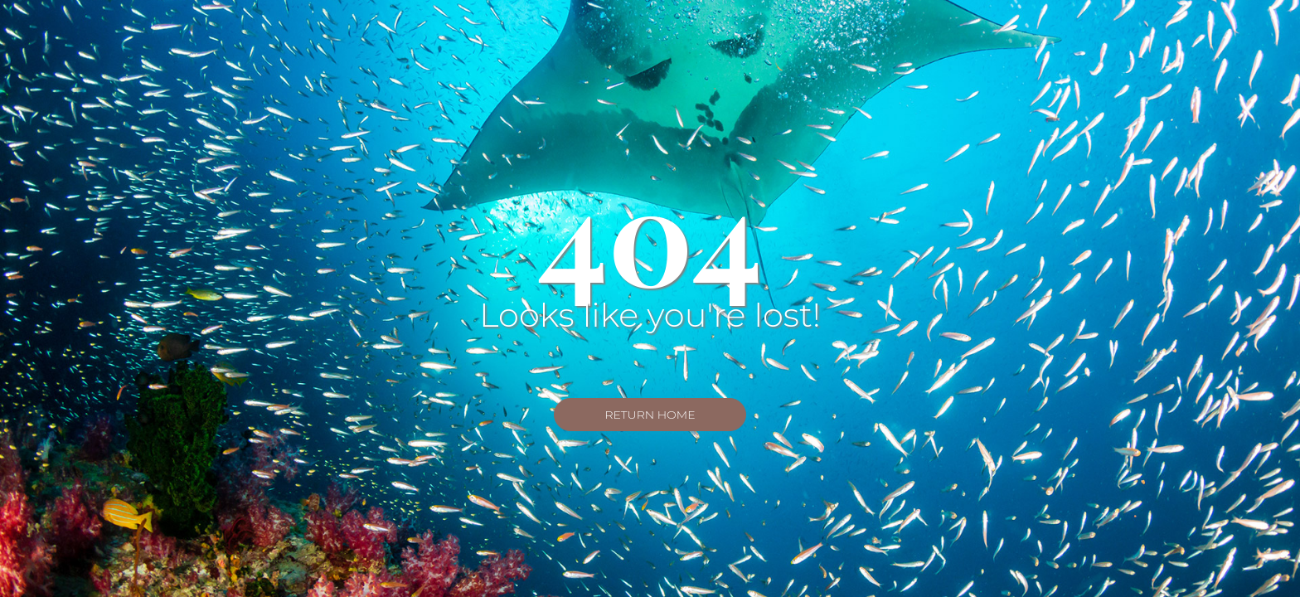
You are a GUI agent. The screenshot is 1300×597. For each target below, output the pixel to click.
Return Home (649, 414)
